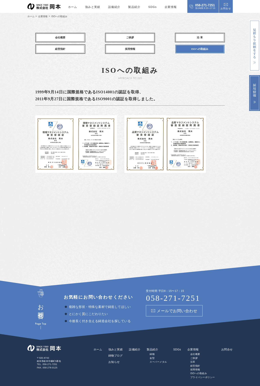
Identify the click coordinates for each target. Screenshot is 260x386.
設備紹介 (114, 7)
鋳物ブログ (115, 344)
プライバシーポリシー (202, 366)
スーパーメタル (158, 351)
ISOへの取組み (198, 362)
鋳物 (152, 343)
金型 (152, 347)
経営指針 (195, 354)
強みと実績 (92, 7)
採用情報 (195, 358)
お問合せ (227, 338)
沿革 (192, 351)
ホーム (72, 7)
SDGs (152, 7)
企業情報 (171, 7)
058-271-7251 (173, 287)
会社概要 (195, 343)
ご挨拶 (194, 347)
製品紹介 (134, 7)
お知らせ (114, 351)
